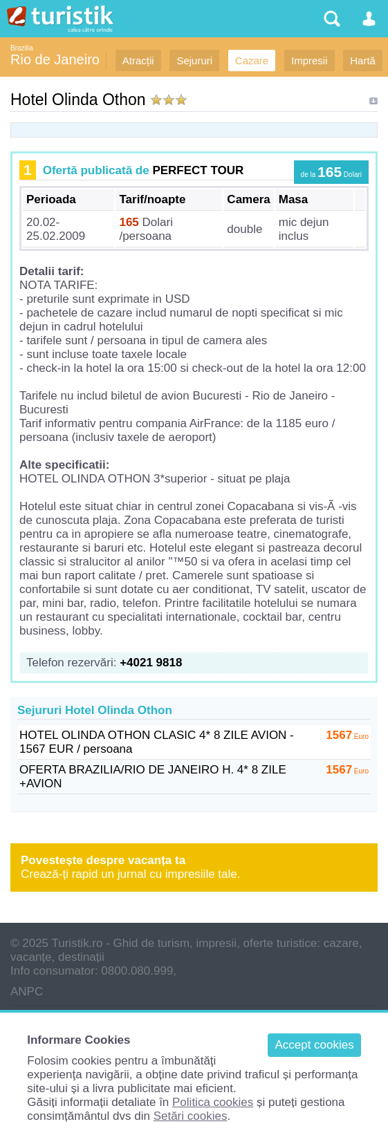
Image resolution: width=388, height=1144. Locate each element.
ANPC (26, 991)
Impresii (309, 60)
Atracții (138, 60)
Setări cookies (191, 1116)
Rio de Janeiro (55, 59)
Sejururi (194, 60)
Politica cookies (212, 1102)
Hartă (363, 60)
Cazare (251, 60)
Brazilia (21, 48)
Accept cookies (314, 1044)
